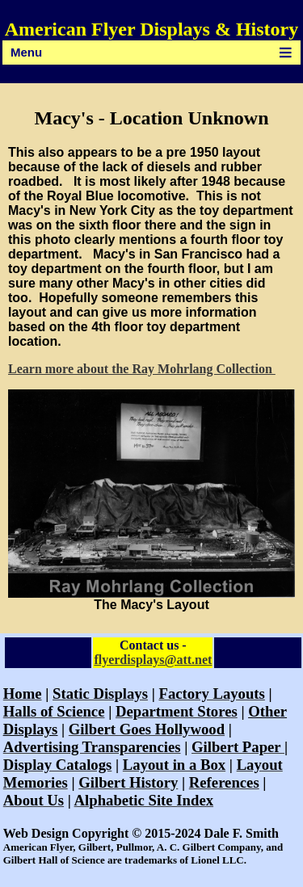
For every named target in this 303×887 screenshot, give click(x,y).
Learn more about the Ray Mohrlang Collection (142, 369)
